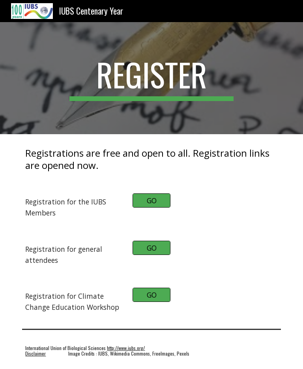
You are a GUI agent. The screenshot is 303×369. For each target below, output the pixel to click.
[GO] (151, 200)
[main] (151, 78)
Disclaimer (35, 353)
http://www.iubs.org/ (126, 348)
